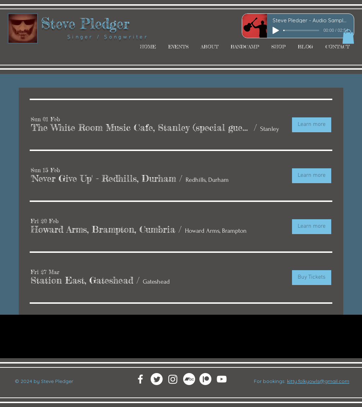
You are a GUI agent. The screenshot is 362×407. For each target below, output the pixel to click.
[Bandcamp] (189, 379)
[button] (348, 36)
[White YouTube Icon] (222, 379)
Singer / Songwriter (94, 37)
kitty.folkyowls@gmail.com (318, 381)
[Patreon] (205, 379)
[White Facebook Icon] (140, 379)
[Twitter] (157, 379)
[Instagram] (173, 379)
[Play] (276, 30)
